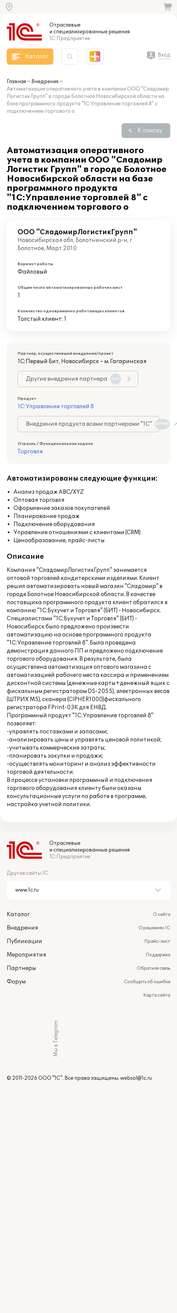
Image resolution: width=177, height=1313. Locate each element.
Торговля (30, 451)
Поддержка (158, 955)
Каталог (18, 914)
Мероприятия (26, 955)
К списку (149, 130)
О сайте (161, 914)
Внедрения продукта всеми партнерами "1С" (92, 424)
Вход (164, 55)
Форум (16, 981)
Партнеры (21, 968)
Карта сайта (156, 995)
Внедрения (44, 81)
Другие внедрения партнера (73, 379)
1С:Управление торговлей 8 (56, 406)
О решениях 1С (154, 928)
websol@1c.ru (136, 1078)
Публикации (24, 941)
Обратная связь (153, 968)
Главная (16, 81)
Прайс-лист (157, 941)
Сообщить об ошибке (147, 981)
